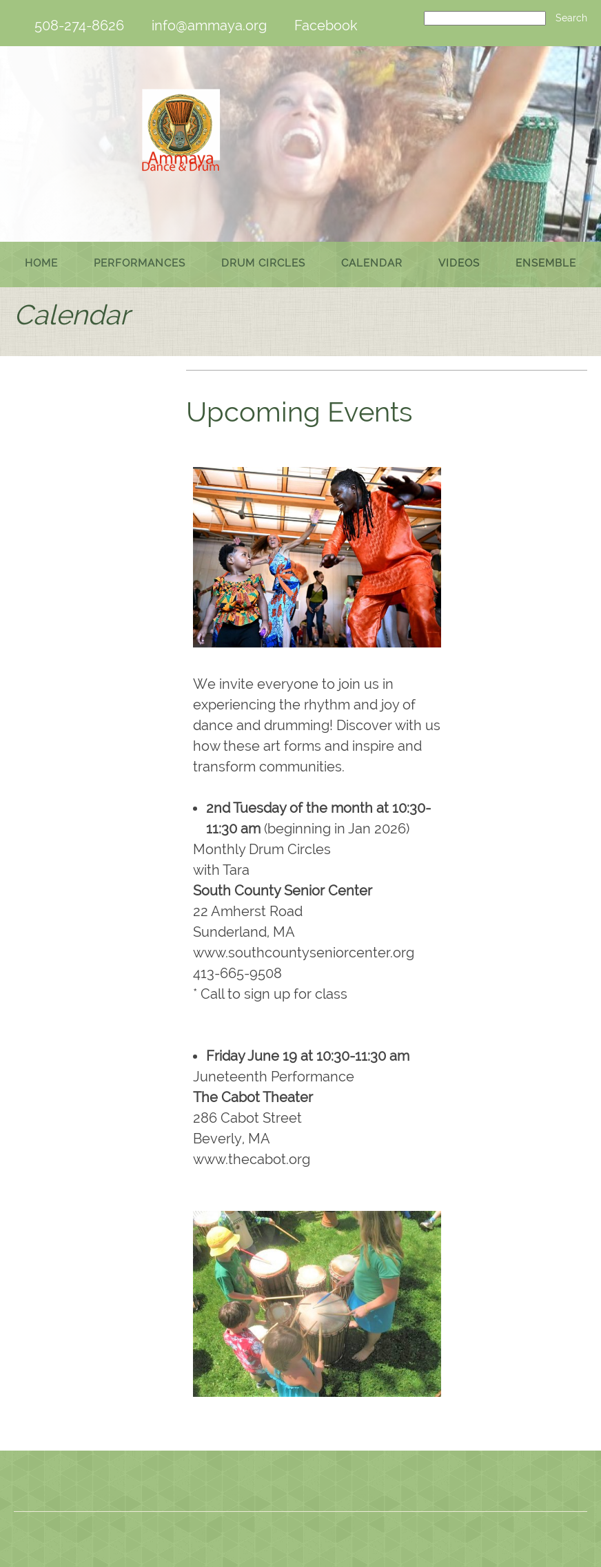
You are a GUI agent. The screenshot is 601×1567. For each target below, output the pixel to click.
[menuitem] (41, 264)
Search (571, 17)
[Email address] (202, 25)
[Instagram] (350, 1484)
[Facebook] (319, 25)
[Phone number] (72, 25)
